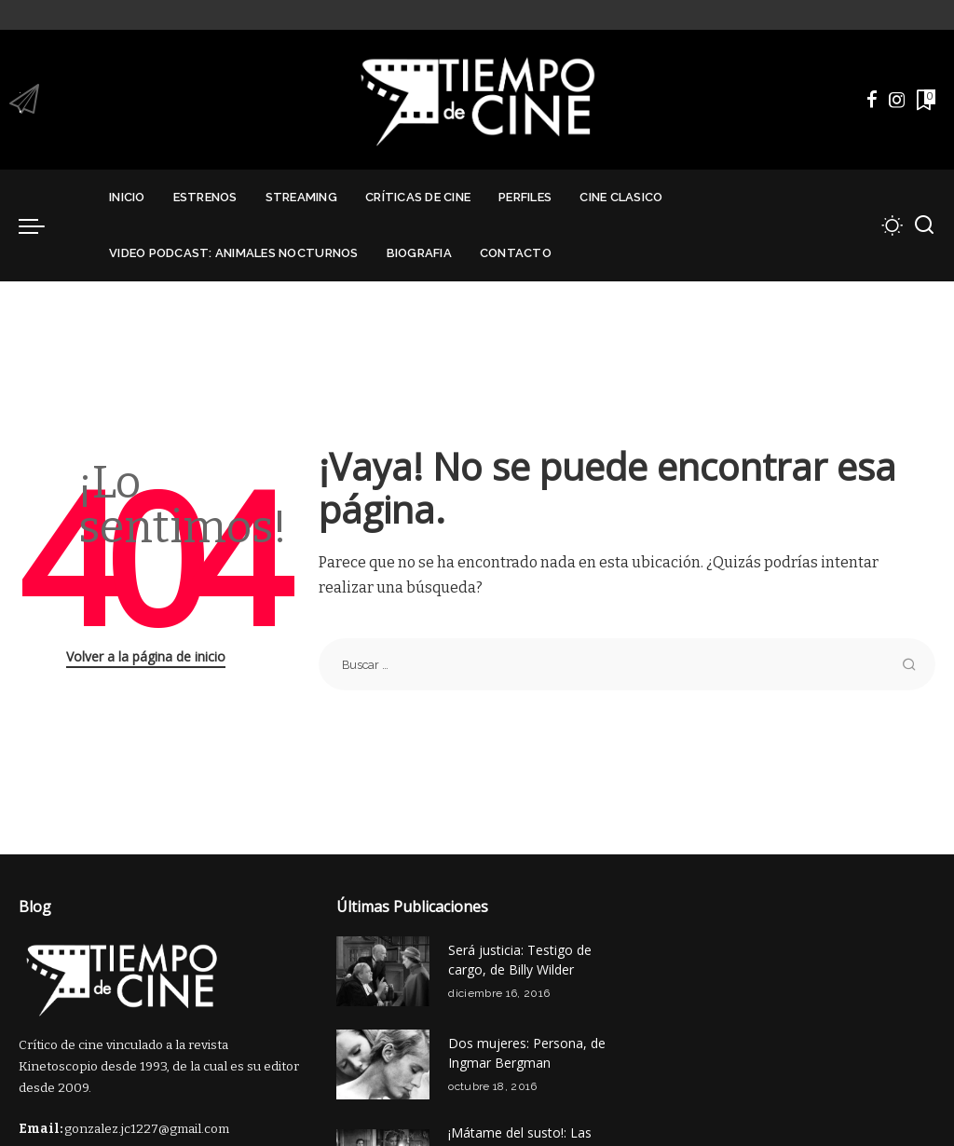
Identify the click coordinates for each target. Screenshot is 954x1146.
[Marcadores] (924, 99)
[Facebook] (872, 99)
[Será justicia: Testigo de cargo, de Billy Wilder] (382, 971)
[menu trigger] (41, 225)
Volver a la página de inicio (145, 656)
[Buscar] (924, 225)
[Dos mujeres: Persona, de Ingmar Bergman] (382, 1064)
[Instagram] (897, 99)
